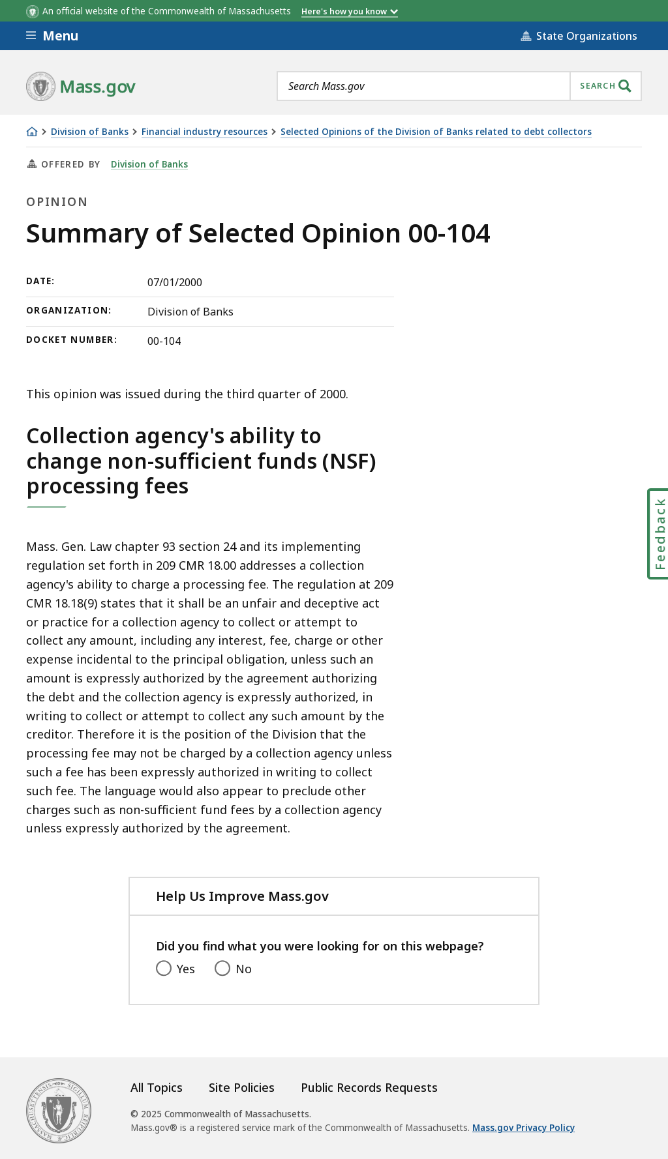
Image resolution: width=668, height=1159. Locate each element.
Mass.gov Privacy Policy (523, 1128)
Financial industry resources (204, 132)
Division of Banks (90, 132)
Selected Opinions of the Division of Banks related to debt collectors (436, 132)
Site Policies (242, 1087)
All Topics (156, 1087)
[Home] (32, 131)
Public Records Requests (369, 1087)
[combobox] (459, 86)
